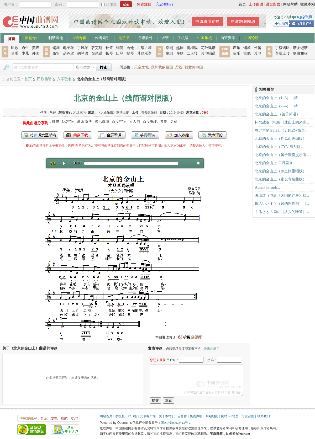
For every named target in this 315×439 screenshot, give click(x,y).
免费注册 (144, 4)
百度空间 (119, 122)
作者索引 (102, 37)
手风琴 (82, 48)
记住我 (111, 4)
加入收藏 (179, 135)
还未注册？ (211, 348)
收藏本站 (307, 4)
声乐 (236, 48)
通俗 (25, 48)
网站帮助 (290, 4)
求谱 (165, 37)
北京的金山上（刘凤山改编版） (280, 139)
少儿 (25, 53)
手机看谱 (145, 135)
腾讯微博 (101, 122)
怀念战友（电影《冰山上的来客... (282, 122)
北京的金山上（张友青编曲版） (280, 179)
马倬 (53, 112)
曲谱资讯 (227, 37)
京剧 (169, 48)
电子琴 (68, 48)
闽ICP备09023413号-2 (176, 423)
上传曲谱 (256, 4)
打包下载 (78, 135)
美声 (35, 48)
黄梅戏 (192, 48)
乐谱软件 (145, 37)
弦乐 (236, 53)
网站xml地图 (230, 416)
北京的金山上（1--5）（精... (278, 98)
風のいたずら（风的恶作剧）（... (282, 204)
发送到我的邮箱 (39, 135)
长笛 (109, 48)
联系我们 (263, 416)
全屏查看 (111, 135)
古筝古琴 (144, 48)
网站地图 (212, 416)
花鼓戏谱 (208, 48)
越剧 (179, 48)
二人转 (192, 53)
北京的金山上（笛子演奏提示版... (282, 155)
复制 (163, 122)
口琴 (119, 53)
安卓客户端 (148, 416)
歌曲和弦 (300, 53)
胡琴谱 (82, 53)
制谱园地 (55, 37)
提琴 (130, 53)
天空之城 (141, 67)
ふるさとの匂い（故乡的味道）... (282, 212)
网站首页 (106, 416)
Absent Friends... (267, 187)
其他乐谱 (144, 53)
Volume (197, 163)
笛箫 (56, 53)
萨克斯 (96, 48)
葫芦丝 (68, 53)
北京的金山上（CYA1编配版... (279, 147)
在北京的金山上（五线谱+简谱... (281, 130)
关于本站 (165, 416)
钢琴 (56, 48)
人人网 (134, 122)
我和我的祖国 (162, 67)
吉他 (130, 48)
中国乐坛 (204, 37)
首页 (242, 4)
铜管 (119, 48)
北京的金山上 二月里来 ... (275, 163)
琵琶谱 (96, 53)
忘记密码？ (165, 4)
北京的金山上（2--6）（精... (278, 106)
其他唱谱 (208, 53)
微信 (55, 122)
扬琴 (109, 53)
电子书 (123, 37)
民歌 (14, 48)
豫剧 (169, 53)
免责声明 (196, 416)
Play (64, 163)
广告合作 (180, 416)
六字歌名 (64, 79)
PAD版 (132, 416)
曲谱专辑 (79, 37)
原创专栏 (32, 37)
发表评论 (212, 135)
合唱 (14, 53)
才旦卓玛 (79, 112)
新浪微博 (84, 122)
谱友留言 (273, 4)
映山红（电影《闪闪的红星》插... (282, 195)
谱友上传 (282, 53)
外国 (35, 53)
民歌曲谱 (44, 79)
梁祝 (178, 67)
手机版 (182, 37)
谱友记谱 (300, 48)
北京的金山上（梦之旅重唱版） (280, 171)
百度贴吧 (150, 122)
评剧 (179, 53)
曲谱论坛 (251, 37)
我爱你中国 (194, 67)
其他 (257, 53)
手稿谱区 (282, 48)
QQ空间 (68, 122)
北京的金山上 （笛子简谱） (277, 114)
